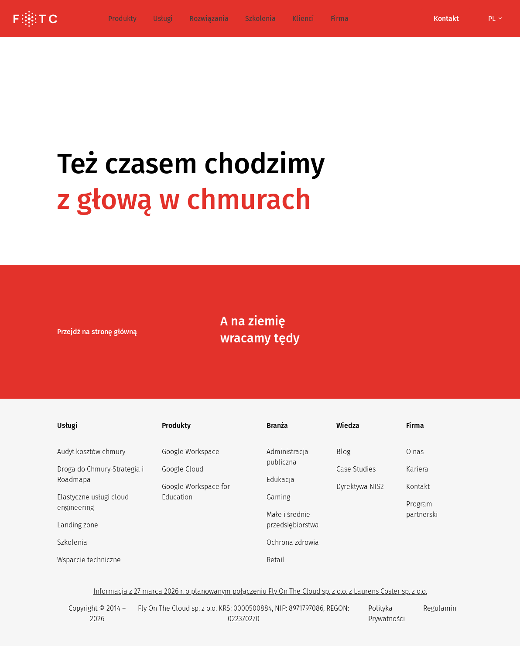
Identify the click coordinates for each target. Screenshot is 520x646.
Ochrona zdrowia (293, 542)
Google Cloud (182, 469)
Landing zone (77, 525)
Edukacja (280, 479)
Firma (340, 18)
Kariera (417, 469)
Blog (343, 452)
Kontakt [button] (446, 18)
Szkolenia (260, 18)
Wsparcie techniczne (89, 560)
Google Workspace (190, 452)
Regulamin (439, 608)
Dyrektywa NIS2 (360, 486)
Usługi (163, 18)
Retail (275, 560)
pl (492, 18)
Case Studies (356, 469)
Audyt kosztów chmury (91, 452)
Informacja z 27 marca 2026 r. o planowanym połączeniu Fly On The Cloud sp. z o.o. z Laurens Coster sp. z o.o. (260, 591)
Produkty (122, 18)
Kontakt (418, 486)
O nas (415, 452)
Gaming (278, 497)
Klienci (303, 18)
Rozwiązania (209, 18)
